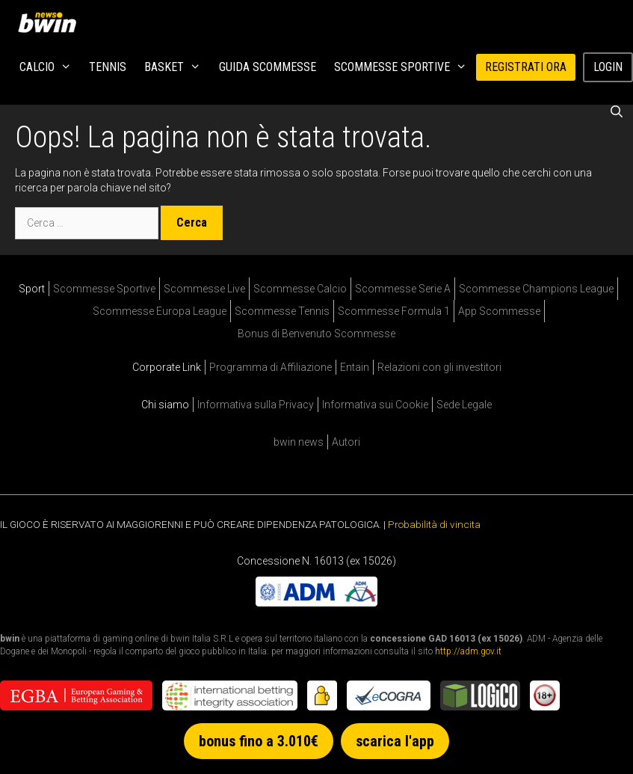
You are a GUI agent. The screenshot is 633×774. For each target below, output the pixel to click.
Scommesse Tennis (282, 311)
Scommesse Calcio (300, 289)
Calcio (50, 67)
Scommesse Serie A (403, 289)
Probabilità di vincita (434, 524)
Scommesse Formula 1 (394, 311)
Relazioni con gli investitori (439, 367)
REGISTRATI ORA (525, 67)
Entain (354, 367)
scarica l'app (395, 741)
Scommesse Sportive (405, 67)
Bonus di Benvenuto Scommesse (316, 334)
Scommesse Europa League (159, 311)
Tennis (107, 67)
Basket (177, 67)
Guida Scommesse (267, 67)
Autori (346, 442)
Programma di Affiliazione (270, 367)
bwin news (299, 442)
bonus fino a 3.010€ (258, 741)
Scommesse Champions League (536, 289)
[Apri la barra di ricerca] (616, 112)
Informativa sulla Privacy (255, 405)
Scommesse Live (204, 289)
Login (608, 67)
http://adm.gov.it (468, 651)
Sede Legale (464, 405)
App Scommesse (499, 311)
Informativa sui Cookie (375, 405)
